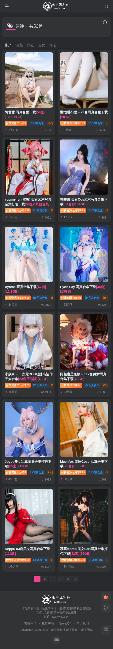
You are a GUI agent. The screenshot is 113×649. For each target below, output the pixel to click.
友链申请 (30, 623)
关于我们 (82, 623)
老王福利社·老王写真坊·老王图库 (72, 629)
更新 (19, 45)
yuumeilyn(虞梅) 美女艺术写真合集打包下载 (28, 204)
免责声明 (48, 623)
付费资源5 (16, 123)
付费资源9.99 (73, 123)
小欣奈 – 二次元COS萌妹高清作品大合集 (29, 378)
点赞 (41, 45)
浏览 (30, 45)
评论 (52, 45)
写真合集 (37, 123)
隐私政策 (65, 623)
